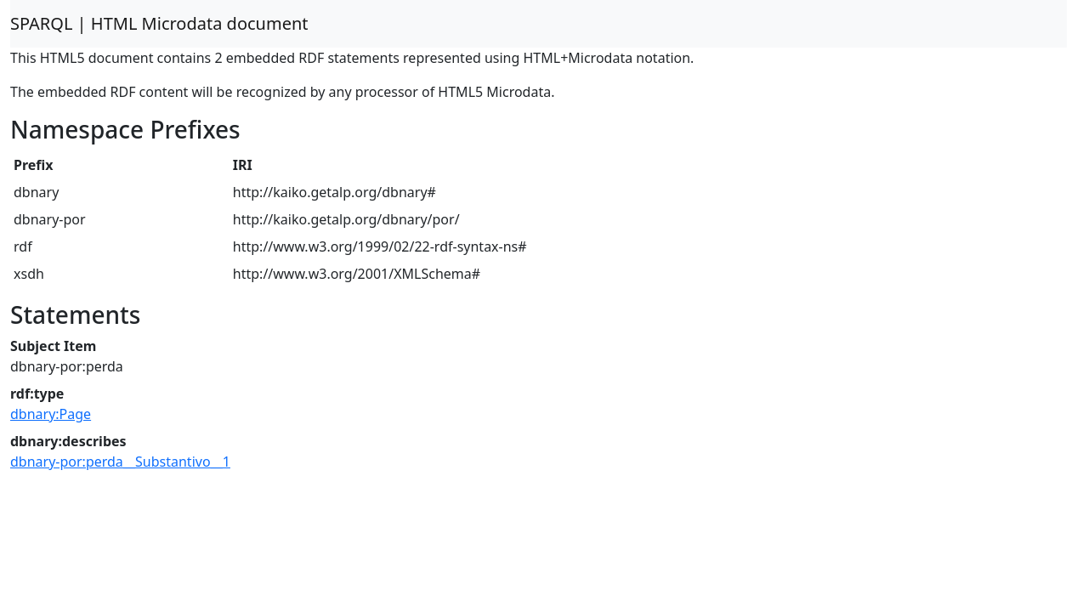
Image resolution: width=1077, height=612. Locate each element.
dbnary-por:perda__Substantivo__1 (120, 461)
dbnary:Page (50, 414)
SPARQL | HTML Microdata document (159, 23)
